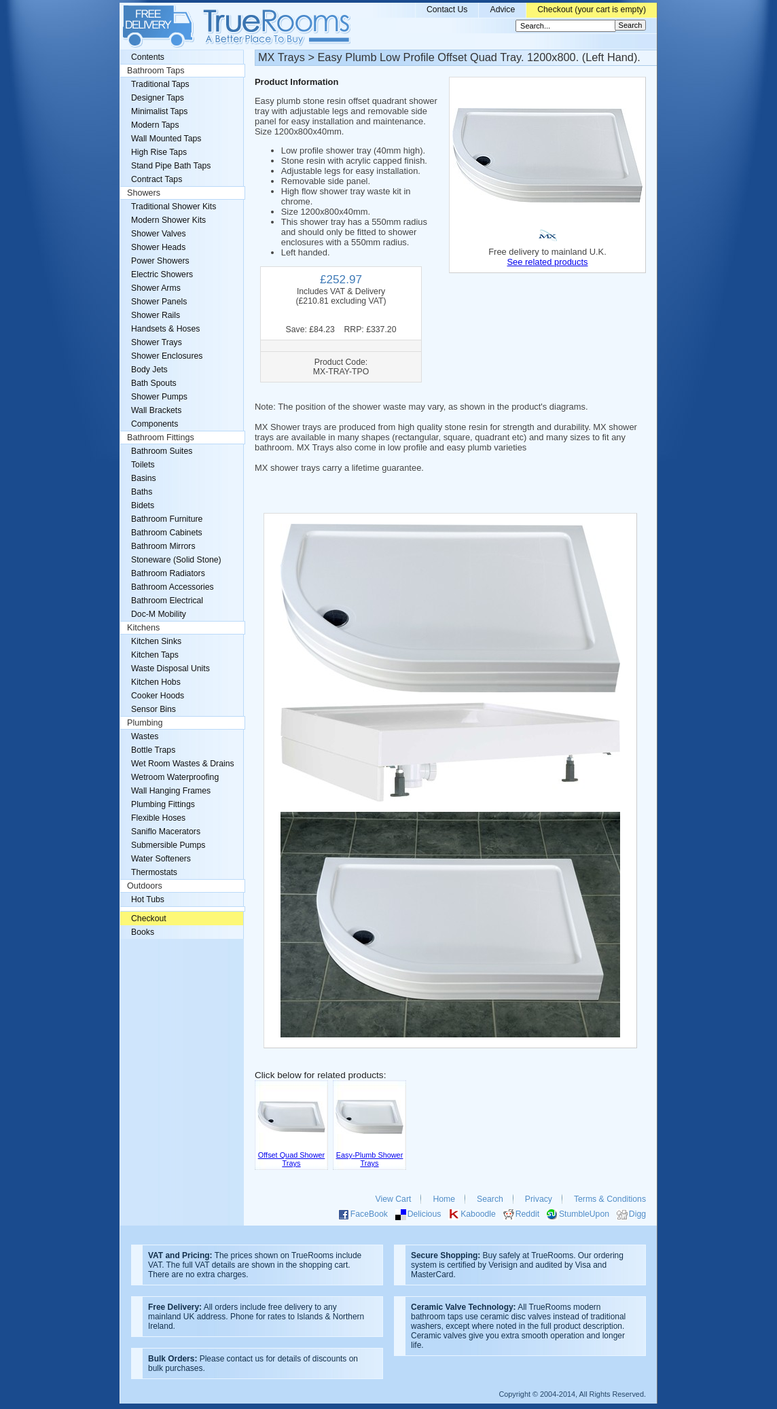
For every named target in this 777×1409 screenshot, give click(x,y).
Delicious (424, 1214)
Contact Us (447, 9)
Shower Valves (158, 233)
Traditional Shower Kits (173, 206)
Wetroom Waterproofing (175, 777)
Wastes (144, 736)
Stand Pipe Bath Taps (171, 166)
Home (444, 1199)
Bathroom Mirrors (163, 546)
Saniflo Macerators (165, 831)
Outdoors (144, 886)
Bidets (142, 505)
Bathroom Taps (155, 70)
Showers (143, 193)
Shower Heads (158, 247)
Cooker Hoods (157, 695)
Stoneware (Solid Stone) (176, 560)
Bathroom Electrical (167, 600)
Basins (143, 478)
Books (142, 932)
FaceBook (369, 1214)
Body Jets (149, 369)
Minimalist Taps (159, 111)
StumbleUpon (584, 1214)
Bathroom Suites (161, 451)
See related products (547, 262)
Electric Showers (162, 274)
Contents (147, 57)
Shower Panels (159, 301)
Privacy (538, 1199)
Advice (502, 9)
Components (154, 424)
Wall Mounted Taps (166, 138)
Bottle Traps (153, 750)
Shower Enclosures (166, 356)
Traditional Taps (160, 84)
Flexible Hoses (158, 818)
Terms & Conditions (610, 1199)
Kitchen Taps (155, 655)
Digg (637, 1214)
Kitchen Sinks (156, 641)
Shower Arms (156, 288)
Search (490, 1199)
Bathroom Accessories (172, 587)
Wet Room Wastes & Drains (182, 763)
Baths (141, 492)
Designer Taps (157, 98)
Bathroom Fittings (160, 437)
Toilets (143, 464)
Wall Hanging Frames (171, 791)
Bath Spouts (154, 383)
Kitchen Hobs (156, 682)
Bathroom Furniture (166, 519)
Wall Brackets (156, 410)
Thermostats (154, 872)
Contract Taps (156, 179)
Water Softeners (161, 858)
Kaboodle (478, 1214)
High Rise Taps (159, 152)
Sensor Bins (153, 709)
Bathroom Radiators (168, 573)
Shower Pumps (159, 397)
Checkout (148, 918)
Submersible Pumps (168, 845)
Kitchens (143, 627)
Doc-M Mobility (158, 614)
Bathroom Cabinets (166, 532)
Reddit (527, 1214)
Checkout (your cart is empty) (591, 9)
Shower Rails (155, 315)
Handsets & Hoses (165, 329)
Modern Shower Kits (168, 220)
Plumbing (145, 723)
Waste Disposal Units (170, 668)
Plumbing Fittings (163, 804)
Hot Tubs (147, 899)
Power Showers (160, 261)
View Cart (394, 1199)
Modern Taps (155, 125)
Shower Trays (156, 342)
